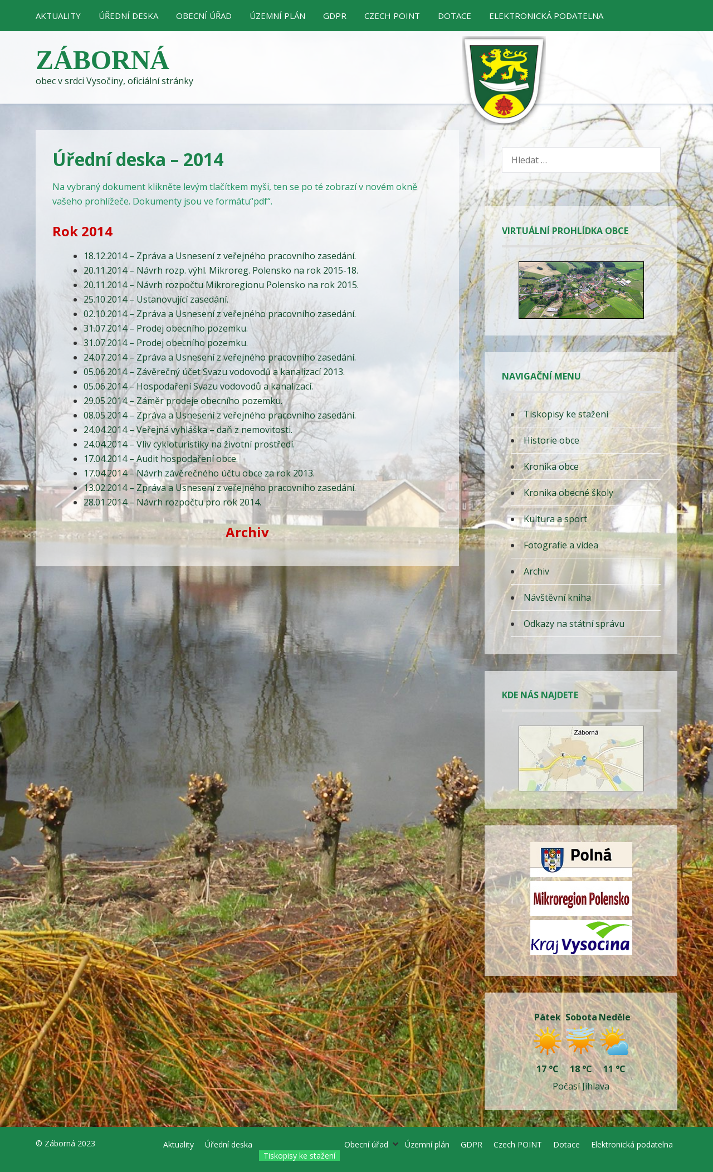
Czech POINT (392, 15)
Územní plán (277, 15)
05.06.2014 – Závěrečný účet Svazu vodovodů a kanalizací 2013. (214, 372)
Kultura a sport (555, 519)
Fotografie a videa (561, 545)
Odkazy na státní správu (574, 623)
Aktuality (58, 15)
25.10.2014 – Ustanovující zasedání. (156, 299)
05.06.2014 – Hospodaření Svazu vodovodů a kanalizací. (198, 386)
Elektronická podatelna (546, 15)
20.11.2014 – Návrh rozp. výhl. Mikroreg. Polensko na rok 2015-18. (221, 270)
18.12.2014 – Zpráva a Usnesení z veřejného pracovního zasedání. (220, 256)
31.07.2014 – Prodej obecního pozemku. (166, 328)
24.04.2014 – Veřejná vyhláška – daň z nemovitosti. (188, 430)
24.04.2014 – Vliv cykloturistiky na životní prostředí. (189, 444)
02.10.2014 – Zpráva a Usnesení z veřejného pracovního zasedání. (220, 314)
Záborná (102, 60)
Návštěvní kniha (557, 597)
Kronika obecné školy (568, 493)
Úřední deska (128, 15)
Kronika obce (551, 466)
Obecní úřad (204, 15)
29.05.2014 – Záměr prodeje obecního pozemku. (183, 401)
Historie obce (551, 440)
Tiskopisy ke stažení (566, 414)
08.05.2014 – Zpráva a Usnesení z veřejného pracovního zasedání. (220, 415)
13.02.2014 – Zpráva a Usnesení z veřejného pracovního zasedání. (220, 488)
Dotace (454, 15)
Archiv (536, 571)
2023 (86, 1143)
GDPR (334, 15)
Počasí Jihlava (581, 1086)
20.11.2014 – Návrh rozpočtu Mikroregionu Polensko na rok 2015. (221, 285)
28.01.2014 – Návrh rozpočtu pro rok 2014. (172, 502)
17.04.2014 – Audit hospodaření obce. (161, 459)
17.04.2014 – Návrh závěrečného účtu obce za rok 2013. (199, 473)
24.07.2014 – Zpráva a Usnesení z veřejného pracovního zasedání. (220, 357)
